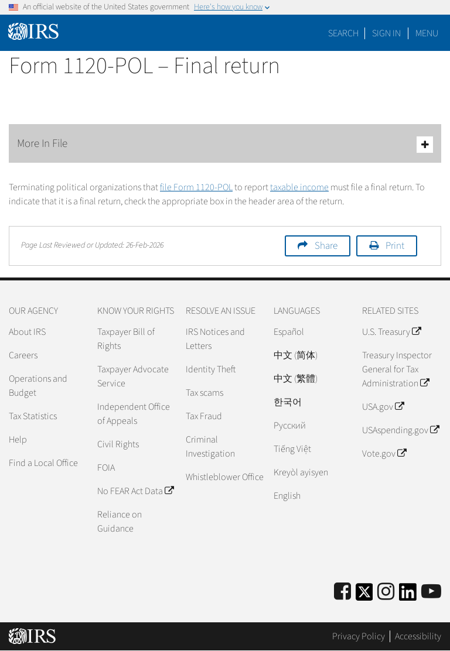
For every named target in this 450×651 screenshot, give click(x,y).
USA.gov (383, 406)
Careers (23, 355)
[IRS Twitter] (364, 595)
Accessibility (418, 636)
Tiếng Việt (292, 449)
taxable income (299, 187)
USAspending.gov (400, 430)
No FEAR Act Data (135, 491)
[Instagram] (385, 592)
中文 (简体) (296, 355)
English (287, 495)
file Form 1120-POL (196, 187)
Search (343, 33)
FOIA (106, 467)
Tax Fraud (204, 416)
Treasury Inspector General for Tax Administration (397, 369)
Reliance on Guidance (119, 521)
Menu (426, 33)
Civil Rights (118, 444)
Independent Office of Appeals (133, 413)
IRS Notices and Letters (215, 339)
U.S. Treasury (391, 332)
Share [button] (326, 246)
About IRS (27, 332)
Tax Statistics (33, 416)
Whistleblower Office (225, 477)
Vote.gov (384, 453)
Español (289, 332)
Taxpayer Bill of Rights (126, 339)
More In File (225, 144)
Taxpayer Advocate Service (133, 376)
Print (395, 246)
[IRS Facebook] (342, 592)
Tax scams (204, 392)
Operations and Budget (38, 385)
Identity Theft (211, 369)
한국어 (288, 402)
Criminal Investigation (210, 446)
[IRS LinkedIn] (408, 595)
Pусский (290, 425)
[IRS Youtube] (431, 592)
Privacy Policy (358, 636)
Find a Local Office (43, 463)
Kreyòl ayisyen (301, 472)
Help (18, 439)
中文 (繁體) (296, 378)
